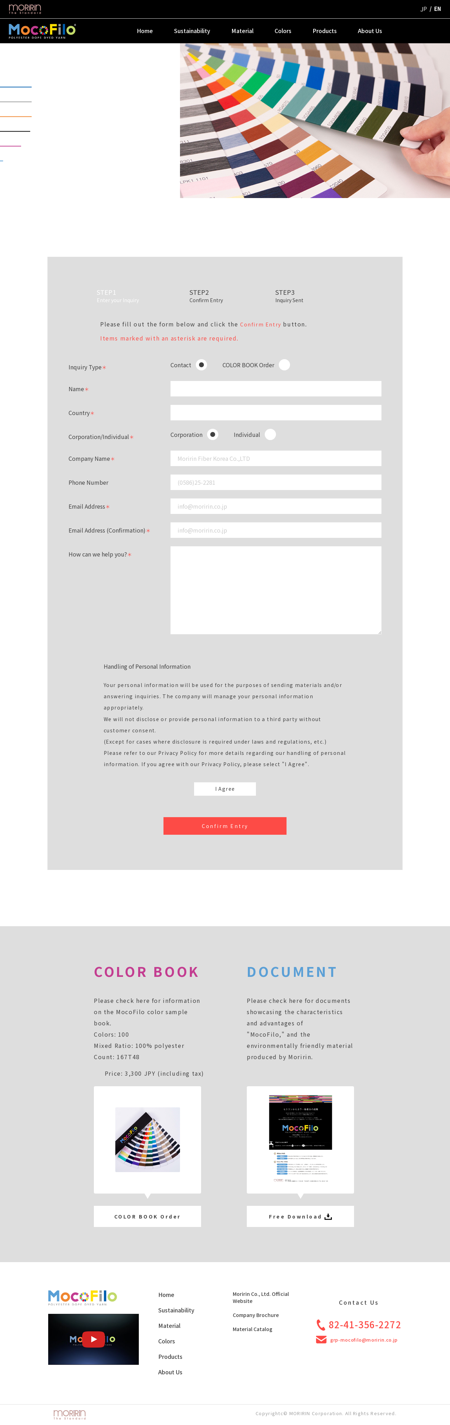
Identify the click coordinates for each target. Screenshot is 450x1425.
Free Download (300, 1216)
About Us (370, 30)
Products (325, 30)
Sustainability (192, 30)
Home (145, 30)
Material (242, 30)
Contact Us (426, 30)
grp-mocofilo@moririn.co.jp (357, 1339)
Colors (283, 30)
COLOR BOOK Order (248, 365)
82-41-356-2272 (359, 1324)
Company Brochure (256, 1314)
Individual (247, 434)
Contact (181, 365)
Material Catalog (252, 1328)
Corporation (186, 434)
